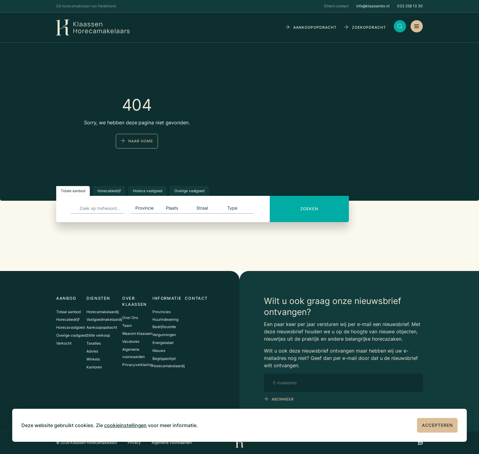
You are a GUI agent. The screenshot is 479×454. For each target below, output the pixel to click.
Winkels (93, 359)
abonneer (283, 399)
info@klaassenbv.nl (372, 6)
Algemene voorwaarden (172, 442)
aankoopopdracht (315, 27)
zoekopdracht (369, 27)
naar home (140, 141)
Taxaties (93, 344)
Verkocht (63, 344)
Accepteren (437, 425)
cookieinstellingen (125, 425)
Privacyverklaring (137, 365)
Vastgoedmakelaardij (104, 320)
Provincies (161, 312)
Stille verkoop (98, 336)
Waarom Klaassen (137, 333)
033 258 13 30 (410, 6)
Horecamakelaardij (102, 312)
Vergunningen (164, 335)
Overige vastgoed (189, 191)
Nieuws (158, 351)
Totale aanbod (73, 191)
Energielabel (163, 343)
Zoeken (309, 208)
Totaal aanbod (68, 312)
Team (127, 326)
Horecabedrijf (109, 191)
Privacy (134, 442)
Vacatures (130, 341)
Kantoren (94, 367)
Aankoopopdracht (101, 328)
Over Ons (130, 318)
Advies (92, 352)
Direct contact (336, 6)
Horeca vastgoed (147, 191)
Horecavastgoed (70, 328)
